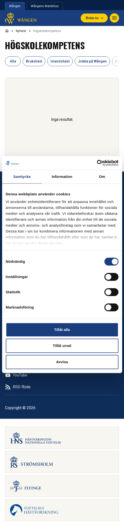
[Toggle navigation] (114, 18)
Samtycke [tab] (22, 176)
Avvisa (62, 362)
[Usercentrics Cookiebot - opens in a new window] (96, 163)
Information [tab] (62, 176)
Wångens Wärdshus (45, 6)
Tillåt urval (62, 345)
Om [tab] (102, 176)
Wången (14, 6)
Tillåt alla (62, 329)
